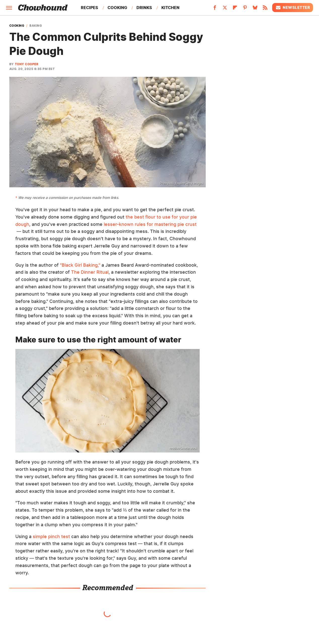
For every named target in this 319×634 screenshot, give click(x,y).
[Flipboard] (235, 9)
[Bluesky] (255, 9)
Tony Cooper (27, 64)
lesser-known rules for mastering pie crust (150, 224)
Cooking (117, 7)
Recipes (89, 7)
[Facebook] (215, 9)
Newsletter (292, 7)
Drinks (144, 7)
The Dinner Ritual (90, 272)
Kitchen (170, 7)
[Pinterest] (245, 9)
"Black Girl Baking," (80, 265)
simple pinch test (51, 536)
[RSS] (265, 9)
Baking (35, 25)
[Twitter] (225, 9)
